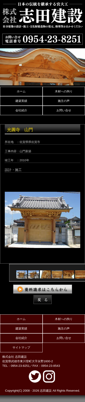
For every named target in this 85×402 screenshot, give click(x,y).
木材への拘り (64, 91)
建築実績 (21, 101)
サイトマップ (21, 347)
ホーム (21, 91)
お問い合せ (63, 110)
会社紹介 (21, 110)
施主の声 (64, 101)
